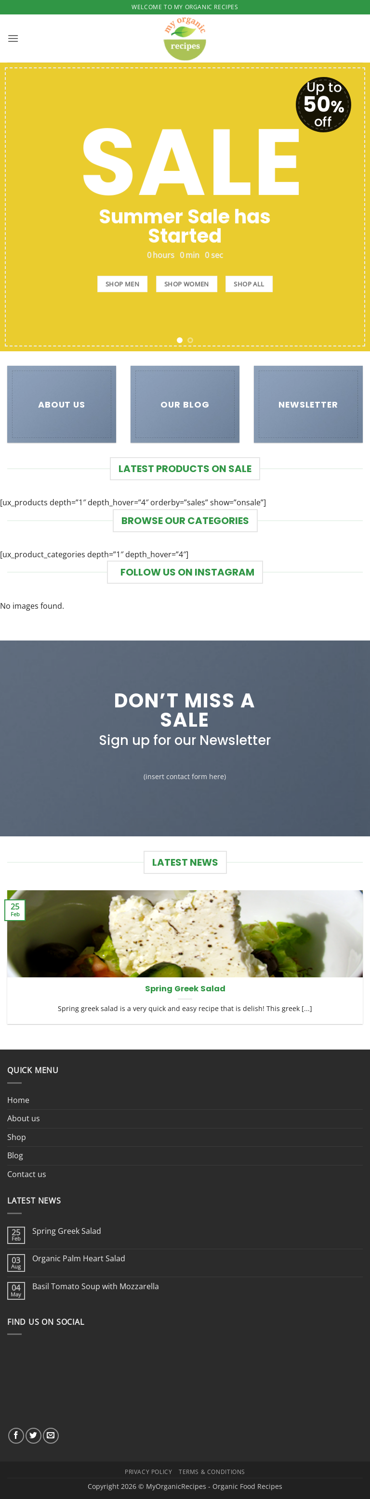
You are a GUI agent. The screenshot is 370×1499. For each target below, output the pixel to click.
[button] (13, 38)
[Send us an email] (51, 1436)
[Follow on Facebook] (16, 1436)
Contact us (26, 1174)
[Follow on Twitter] (33, 1436)
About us (23, 1118)
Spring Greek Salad (185, 989)
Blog (15, 1155)
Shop (16, 1137)
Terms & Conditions (212, 1472)
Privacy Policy (148, 1472)
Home (18, 1100)
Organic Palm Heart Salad (78, 1258)
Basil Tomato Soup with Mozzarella (95, 1286)
